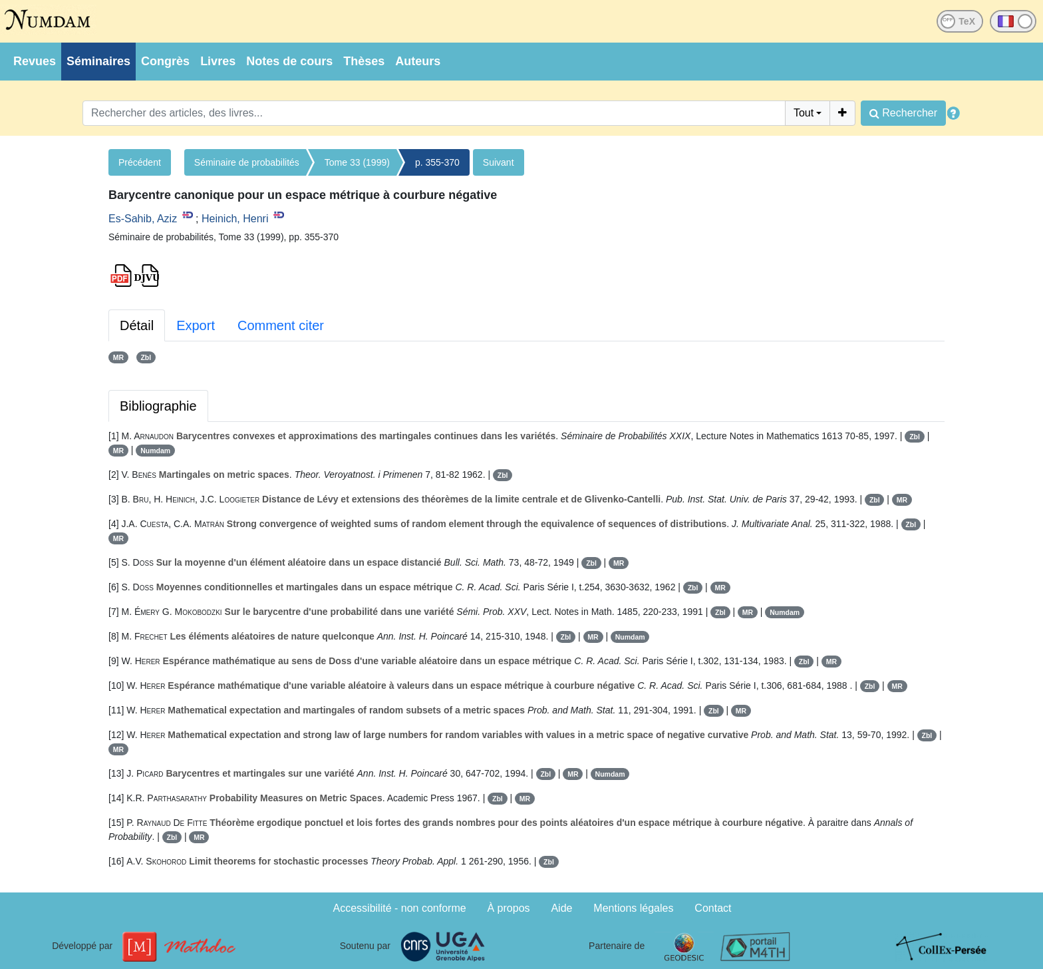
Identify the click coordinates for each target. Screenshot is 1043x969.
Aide (561, 908)
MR (118, 357)
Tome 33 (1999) (357, 162)
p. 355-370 (437, 162)
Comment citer (280, 325)
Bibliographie (158, 406)
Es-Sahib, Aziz (142, 218)
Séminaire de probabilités (246, 162)
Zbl (145, 357)
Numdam (155, 451)
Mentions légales (633, 908)
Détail (137, 325)
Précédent (139, 162)
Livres (217, 61)
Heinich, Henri (235, 218)
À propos (509, 908)
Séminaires (98, 61)
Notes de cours (289, 61)
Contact (712, 908)
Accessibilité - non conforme (399, 908)
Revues (34, 61)
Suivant (498, 162)
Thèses (363, 61)
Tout (804, 112)
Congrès (165, 61)
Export (195, 325)
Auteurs (417, 61)
